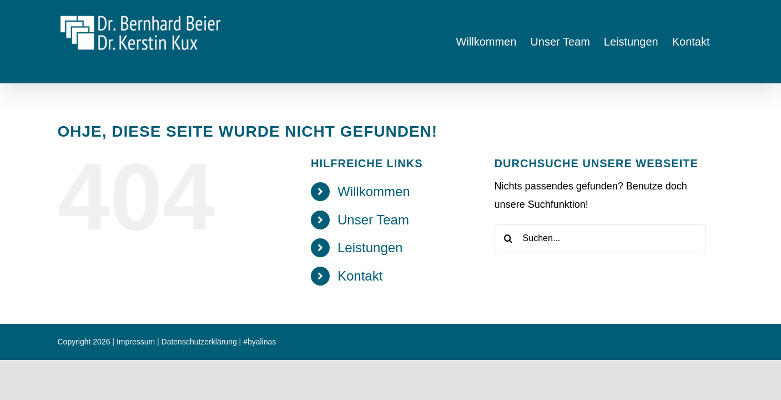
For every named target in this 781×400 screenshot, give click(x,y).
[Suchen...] (600, 238)
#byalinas (259, 341)
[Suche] (508, 238)
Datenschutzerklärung (199, 341)
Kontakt (359, 275)
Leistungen (369, 247)
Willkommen (373, 191)
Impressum (136, 341)
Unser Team (373, 219)
